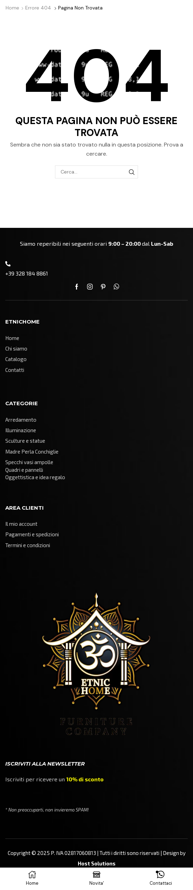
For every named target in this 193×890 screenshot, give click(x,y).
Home (12, 8)
